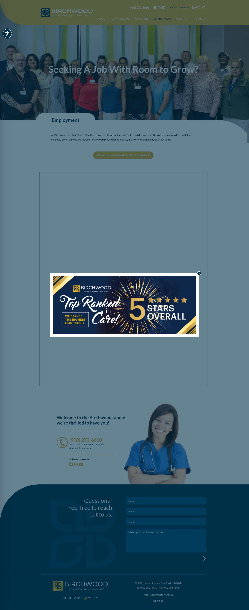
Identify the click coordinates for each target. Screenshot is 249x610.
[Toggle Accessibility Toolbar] (7, 33)
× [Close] (199, 273)
